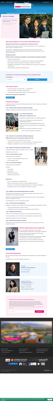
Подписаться (39, 311)
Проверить (37, 79)
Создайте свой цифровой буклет (25, 352)
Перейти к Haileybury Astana (25, 6)
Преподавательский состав (41, 350)
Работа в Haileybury (40, 352)
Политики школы (22, 350)
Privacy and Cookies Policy (5, 371)
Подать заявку (10, 97)
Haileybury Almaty (19, 10)
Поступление (26, 10)
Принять (49, 399)
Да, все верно (18, 6)
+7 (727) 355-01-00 (5, 352)
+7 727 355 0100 (25, 284)
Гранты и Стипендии (33, 10)
